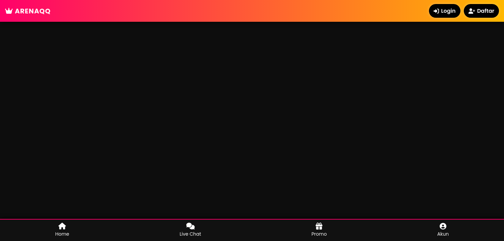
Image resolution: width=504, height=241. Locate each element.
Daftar (481, 11)
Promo (319, 230)
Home (62, 230)
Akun (443, 230)
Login (444, 11)
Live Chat (190, 230)
